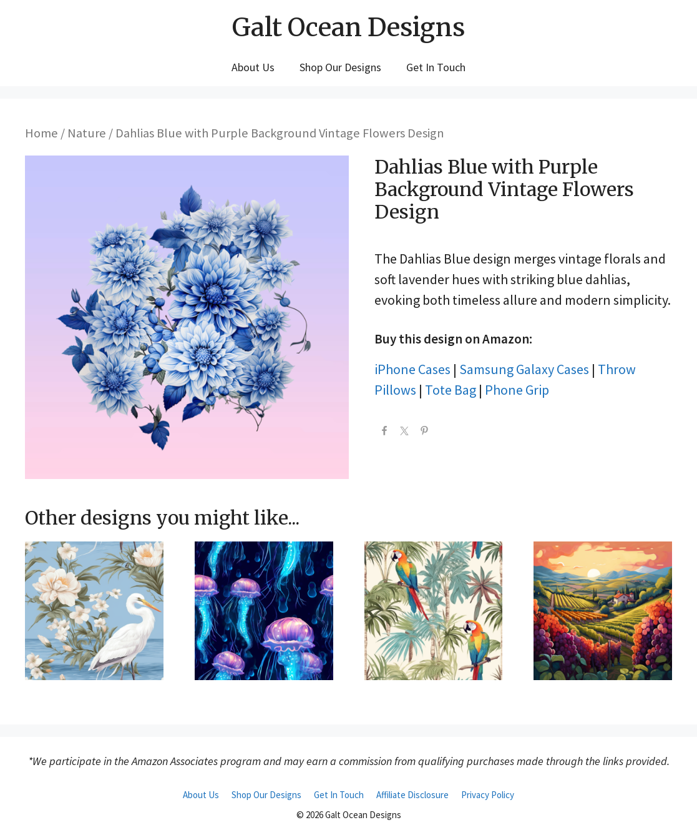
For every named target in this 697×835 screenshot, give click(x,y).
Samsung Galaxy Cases (524, 369)
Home (41, 133)
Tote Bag (450, 389)
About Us (253, 67)
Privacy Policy (487, 795)
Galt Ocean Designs (348, 27)
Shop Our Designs (340, 67)
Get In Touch (435, 67)
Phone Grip (517, 389)
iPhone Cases (412, 369)
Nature (86, 133)
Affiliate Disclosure (412, 795)
